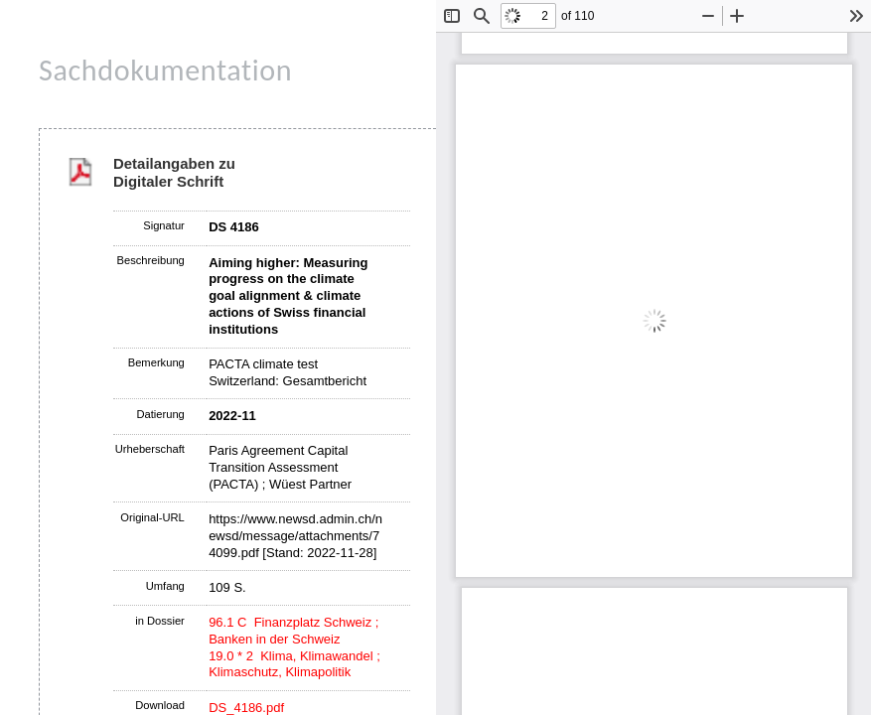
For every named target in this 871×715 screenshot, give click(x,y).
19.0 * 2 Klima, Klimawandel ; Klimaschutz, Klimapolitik (294, 664)
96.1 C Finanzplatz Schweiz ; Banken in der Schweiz (293, 630)
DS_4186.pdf (246, 707)
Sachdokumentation (165, 70)
